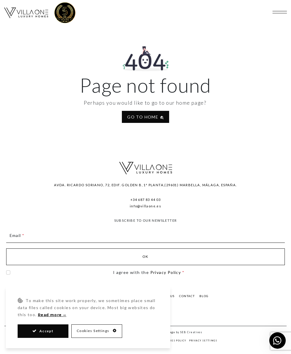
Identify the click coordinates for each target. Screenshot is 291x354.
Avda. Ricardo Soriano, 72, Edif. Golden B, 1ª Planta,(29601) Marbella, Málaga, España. (145, 185)
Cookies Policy (174, 340)
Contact (187, 296)
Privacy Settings (203, 340)
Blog (204, 296)
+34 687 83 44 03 (145, 199)
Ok (145, 256)
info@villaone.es (145, 206)
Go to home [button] (145, 116)
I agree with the (148, 272)
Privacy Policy (165, 272)
